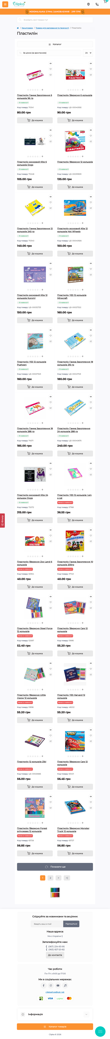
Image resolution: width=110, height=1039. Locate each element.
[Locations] (88, 4)
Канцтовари (27, 28)
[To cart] (35, 120)
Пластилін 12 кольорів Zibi (31, 761)
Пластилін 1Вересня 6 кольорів (74, 95)
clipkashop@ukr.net (55, 992)
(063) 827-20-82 (56, 949)
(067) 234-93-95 (56, 946)
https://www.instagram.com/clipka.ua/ (51, 985)
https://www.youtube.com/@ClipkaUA (58, 985)
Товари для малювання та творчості (52, 28)
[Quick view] (50, 63)
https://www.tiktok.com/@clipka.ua (65, 985)
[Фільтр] (2, 520)
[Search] (20, 20)
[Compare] (50, 74)
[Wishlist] (50, 69)
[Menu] (5, 4)
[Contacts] (97, 4)
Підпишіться (71, 924)
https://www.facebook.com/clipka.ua (43, 985)
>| (67, 877)
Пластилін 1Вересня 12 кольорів (75, 162)
